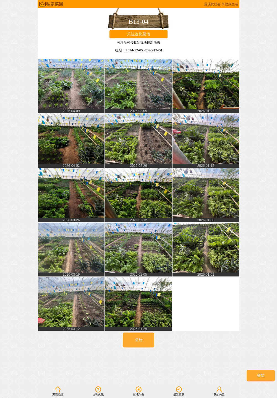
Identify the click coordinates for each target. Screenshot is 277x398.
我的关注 (219, 391)
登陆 (261, 375)
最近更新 (178, 391)
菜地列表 (138, 391)
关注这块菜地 (138, 34)
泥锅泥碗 (57, 391)
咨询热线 (98, 391)
